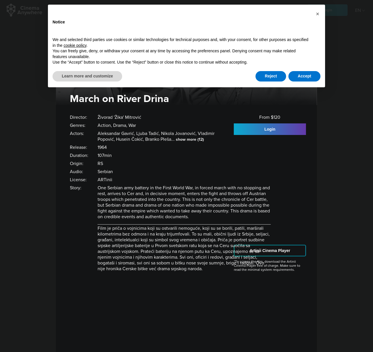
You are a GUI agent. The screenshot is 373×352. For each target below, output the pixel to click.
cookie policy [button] (75, 45)
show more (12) (190, 139)
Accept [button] (304, 76)
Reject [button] (271, 76)
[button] (317, 13)
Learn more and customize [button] (87, 76)
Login (269, 129)
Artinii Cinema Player (269, 250)
